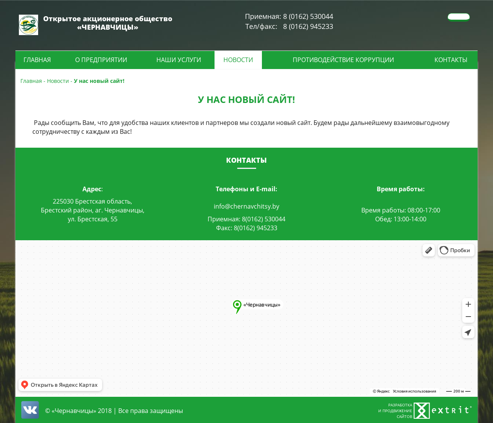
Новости (238, 60)
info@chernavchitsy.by (246, 206)
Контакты (451, 60)
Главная (37, 60)
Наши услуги (178, 60)
